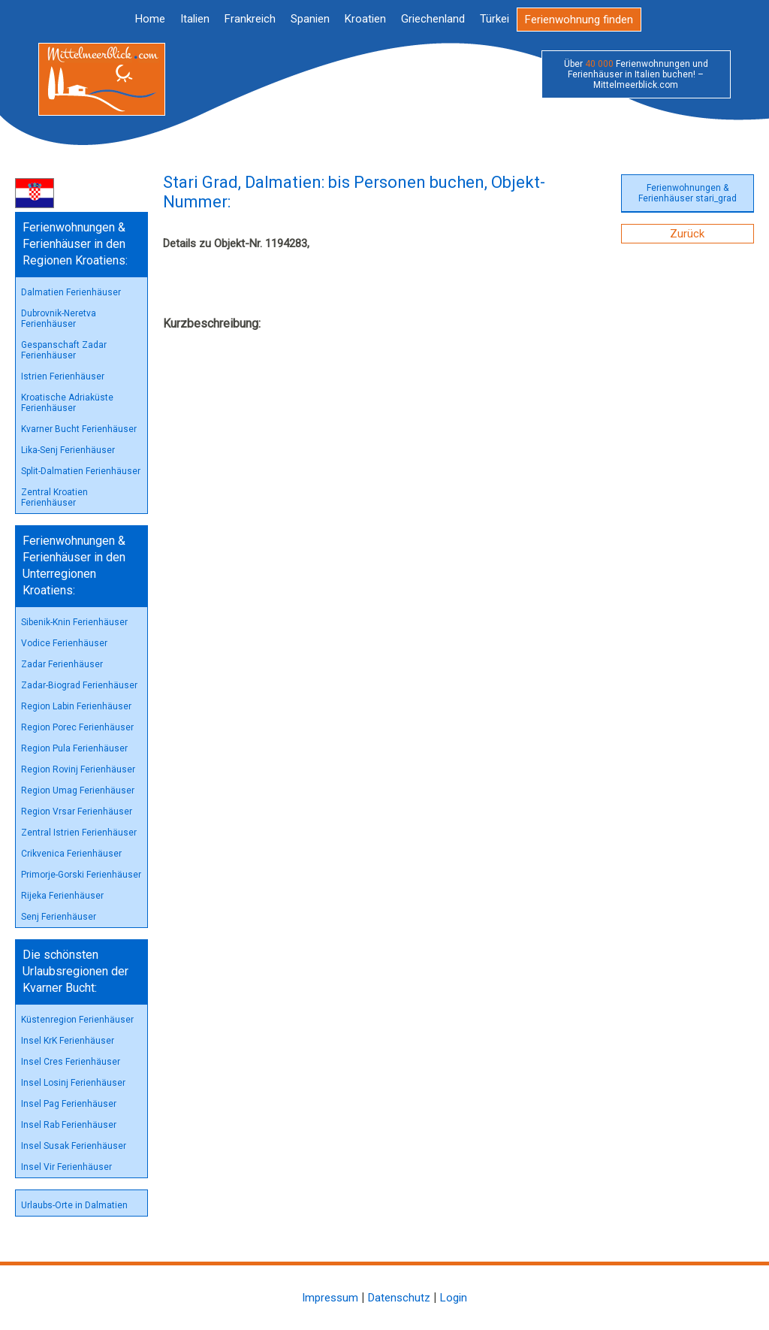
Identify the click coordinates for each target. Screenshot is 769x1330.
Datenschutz (399, 1297)
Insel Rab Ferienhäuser (68, 1125)
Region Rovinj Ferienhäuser (78, 769)
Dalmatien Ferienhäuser (71, 292)
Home (150, 19)
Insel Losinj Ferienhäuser (73, 1083)
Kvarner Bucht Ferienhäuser (79, 429)
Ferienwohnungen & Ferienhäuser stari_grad (687, 193)
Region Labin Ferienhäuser (76, 706)
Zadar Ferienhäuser (62, 664)
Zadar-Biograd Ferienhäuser (79, 685)
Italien (195, 19)
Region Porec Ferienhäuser (77, 727)
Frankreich (250, 19)
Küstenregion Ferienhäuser (77, 1019)
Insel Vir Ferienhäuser (66, 1167)
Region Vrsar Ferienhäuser (76, 811)
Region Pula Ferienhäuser (74, 748)
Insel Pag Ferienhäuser (68, 1104)
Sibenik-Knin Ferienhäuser (74, 622)
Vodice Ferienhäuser (64, 643)
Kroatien (365, 19)
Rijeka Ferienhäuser (62, 895)
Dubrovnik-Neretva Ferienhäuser (58, 318)
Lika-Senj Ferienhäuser (68, 450)
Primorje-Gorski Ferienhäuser (81, 874)
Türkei (494, 19)
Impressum (330, 1297)
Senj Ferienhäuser (58, 916)
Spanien (310, 19)
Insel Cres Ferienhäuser (70, 1061)
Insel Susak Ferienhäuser (73, 1146)
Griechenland (433, 19)
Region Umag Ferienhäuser (77, 790)
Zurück (687, 233)
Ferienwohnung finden (579, 19)
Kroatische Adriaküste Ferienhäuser (67, 402)
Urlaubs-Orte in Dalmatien (74, 1205)
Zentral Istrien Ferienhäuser (79, 832)
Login (453, 1297)
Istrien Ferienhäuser (62, 376)
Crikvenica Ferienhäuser (71, 853)
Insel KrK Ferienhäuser (67, 1040)
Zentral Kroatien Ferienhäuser (54, 497)
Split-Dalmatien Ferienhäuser (80, 471)
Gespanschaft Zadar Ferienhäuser (64, 350)
